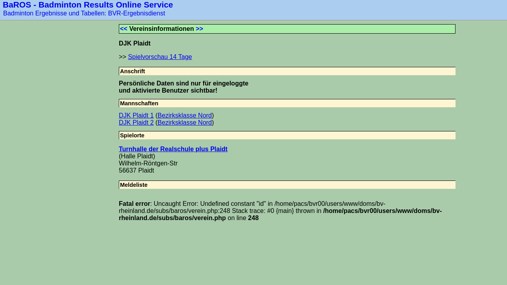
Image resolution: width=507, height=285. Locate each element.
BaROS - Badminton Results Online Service (88, 4)
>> (199, 28)
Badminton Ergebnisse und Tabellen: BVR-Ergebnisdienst (84, 13)
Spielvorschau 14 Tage (160, 56)
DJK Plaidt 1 (136, 115)
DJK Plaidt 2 (136, 122)
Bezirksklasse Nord (185, 115)
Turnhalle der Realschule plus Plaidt (173, 149)
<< (124, 28)
